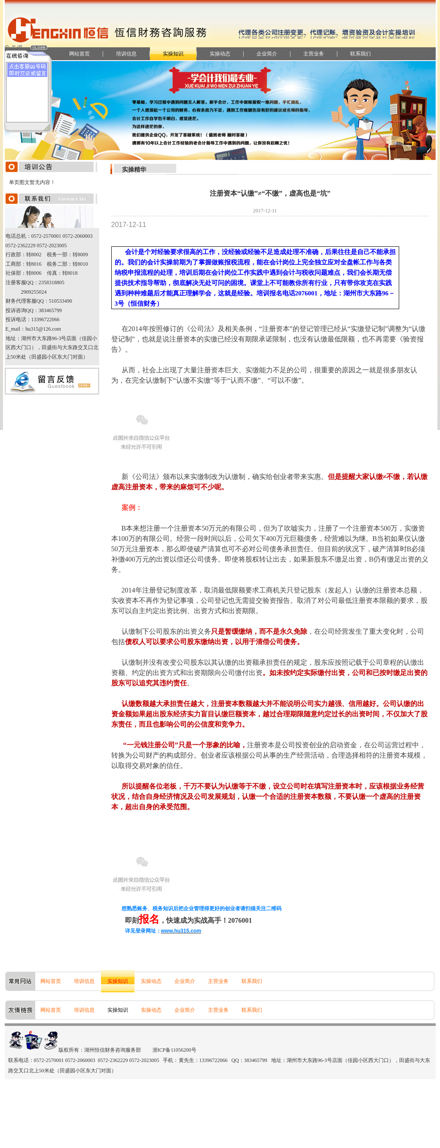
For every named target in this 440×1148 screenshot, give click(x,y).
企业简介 (267, 54)
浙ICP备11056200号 (174, 1050)
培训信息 (126, 54)
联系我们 (360, 54)
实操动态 (220, 54)
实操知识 (173, 54)
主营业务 (313, 54)
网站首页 (79, 54)
